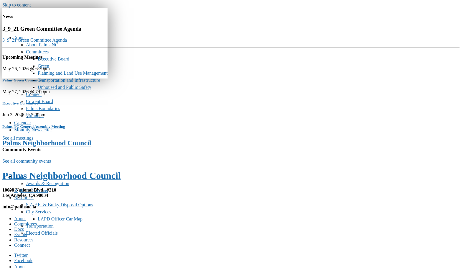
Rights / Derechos (31, 190)
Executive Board (53, 58)
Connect (34, 94)
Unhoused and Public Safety (64, 87)
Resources (24, 197)
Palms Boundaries (43, 108)
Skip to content (16, 4)
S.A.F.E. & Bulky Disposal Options (59, 204)
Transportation (40, 225)
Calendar (22, 122)
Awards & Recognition (47, 183)
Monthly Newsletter (33, 129)
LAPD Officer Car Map (60, 218)
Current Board (39, 101)
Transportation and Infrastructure (69, 80)
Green (43, 65)
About (20, 37)
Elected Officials (42, 233)
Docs (19, 176)
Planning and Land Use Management (73, 73)
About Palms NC (42, 44)
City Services (38, 211)
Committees (37, 51)
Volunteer (35, 115)
